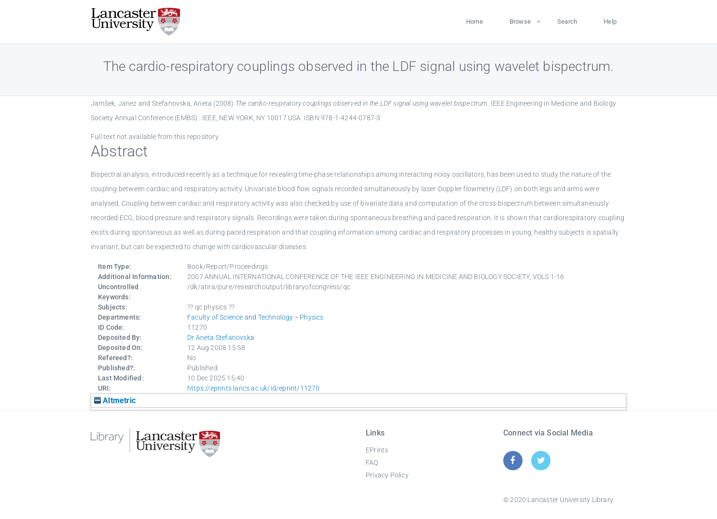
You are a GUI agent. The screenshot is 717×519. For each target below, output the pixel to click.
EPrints (377, 450)
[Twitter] (541, 460)
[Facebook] (512, 460)
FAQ (372, 462)
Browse (520, 21)
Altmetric (115, 400)
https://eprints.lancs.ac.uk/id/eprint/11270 (253, 388)
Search (567, 21)
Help (610, 21)
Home (474, 21)
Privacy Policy (387, 475)
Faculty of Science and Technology (240, 317)
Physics (311, 317)
